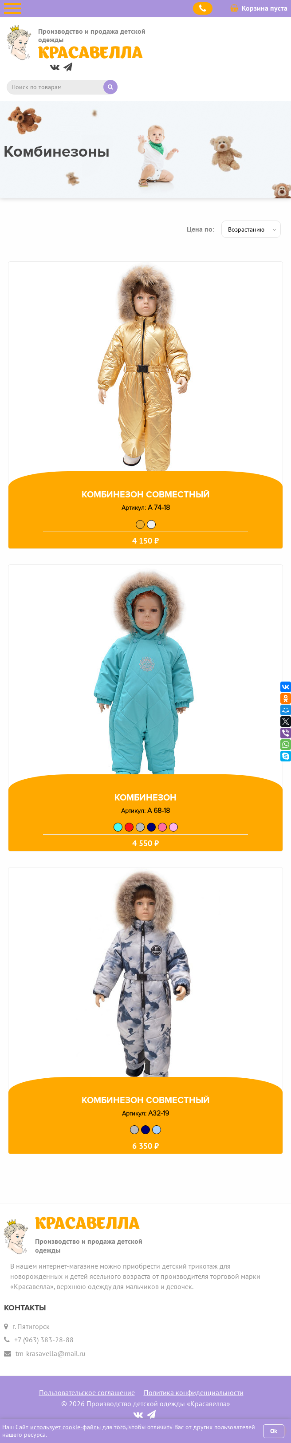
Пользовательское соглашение (87, 1392)
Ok (273, 1431)
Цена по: (200, 229)
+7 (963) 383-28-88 (44, 1339)
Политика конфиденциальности (194, 1392)
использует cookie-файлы (65, 1427)
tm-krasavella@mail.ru (51, 1353)
